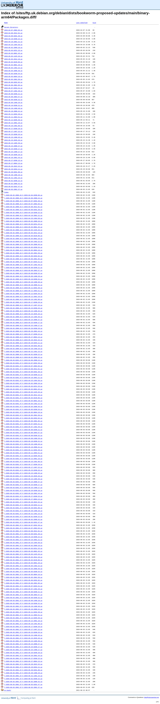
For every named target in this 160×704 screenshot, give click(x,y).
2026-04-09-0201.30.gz (13, 36)
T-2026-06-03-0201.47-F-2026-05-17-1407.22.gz (23, 467)
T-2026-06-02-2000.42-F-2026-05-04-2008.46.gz (23, 244)
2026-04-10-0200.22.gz (13, 39)
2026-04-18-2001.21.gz (13, 42)
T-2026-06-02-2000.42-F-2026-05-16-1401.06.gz (23, 299)
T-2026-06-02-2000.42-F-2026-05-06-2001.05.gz (23, 259)
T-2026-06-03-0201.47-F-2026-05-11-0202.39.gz (23, 450)
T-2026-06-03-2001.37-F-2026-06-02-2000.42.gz (23, 682)
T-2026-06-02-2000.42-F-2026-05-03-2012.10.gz (23, 233)
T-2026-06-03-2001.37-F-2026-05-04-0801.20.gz (23, 563)
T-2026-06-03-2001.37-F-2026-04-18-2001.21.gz (23, 540)
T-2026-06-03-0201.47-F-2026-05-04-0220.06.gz (23, 398)
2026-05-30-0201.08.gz (13, 172)
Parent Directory (11, 27)
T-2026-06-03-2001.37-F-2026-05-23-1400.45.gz (23, 635)
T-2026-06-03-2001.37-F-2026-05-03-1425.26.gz (23, 554)
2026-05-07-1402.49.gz (13, 91)
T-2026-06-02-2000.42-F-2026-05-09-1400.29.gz (23, 276)
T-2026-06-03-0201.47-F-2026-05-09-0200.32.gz (23, 435)
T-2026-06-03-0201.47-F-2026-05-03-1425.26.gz (23, 392)
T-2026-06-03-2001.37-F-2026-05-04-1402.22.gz (23, 566)
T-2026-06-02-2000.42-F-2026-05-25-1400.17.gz (23, 325)
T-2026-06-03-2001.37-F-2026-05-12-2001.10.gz (23, 621)
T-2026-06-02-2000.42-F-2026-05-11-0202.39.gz (23, 288)
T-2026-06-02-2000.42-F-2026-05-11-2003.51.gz (23, 291)
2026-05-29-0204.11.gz (13, 169)
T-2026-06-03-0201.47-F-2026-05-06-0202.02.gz (23, 418)
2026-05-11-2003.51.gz (13, 117)
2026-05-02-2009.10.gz (13, 47)
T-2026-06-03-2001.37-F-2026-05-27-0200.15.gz (23, 658)
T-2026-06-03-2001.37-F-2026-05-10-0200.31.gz (23, 603)
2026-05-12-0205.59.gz (13, 120)
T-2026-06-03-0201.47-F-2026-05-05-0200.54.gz (23, 409)
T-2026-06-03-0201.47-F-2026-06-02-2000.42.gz (23, 519)
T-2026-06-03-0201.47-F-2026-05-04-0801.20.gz (23, 401)
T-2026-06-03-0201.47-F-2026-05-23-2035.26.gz (23, 476)
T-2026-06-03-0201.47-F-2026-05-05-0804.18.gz (23, 412)
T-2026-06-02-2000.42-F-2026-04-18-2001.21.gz (23, 215)
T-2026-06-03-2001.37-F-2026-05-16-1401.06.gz (23, 624)
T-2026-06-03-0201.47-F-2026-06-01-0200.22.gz (23, 516)
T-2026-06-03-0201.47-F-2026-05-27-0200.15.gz (23, 496)
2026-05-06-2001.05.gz (13, 85)
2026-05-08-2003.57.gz (13, 97)
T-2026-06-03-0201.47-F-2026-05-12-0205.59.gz (23, 456)
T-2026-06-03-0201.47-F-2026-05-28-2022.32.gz (23, 502)
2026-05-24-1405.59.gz (13, 143)
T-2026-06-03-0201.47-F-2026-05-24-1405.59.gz (23, 479)
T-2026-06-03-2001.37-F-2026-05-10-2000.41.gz (23, 609)
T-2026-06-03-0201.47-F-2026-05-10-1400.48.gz (23, 444)
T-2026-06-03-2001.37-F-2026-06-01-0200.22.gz (23, 679)
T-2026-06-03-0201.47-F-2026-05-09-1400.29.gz (23, 438)
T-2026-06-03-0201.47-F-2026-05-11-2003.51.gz (23, 453)
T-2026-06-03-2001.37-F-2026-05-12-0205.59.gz (23, 618)
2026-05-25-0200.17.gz (13, 149)
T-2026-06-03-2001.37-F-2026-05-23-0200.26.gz (23, 632)
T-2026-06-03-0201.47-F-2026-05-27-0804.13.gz (23, 499)
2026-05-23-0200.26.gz (13, 134)
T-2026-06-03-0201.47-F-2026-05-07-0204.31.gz (23, 424)
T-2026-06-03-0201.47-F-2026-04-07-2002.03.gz (23, 366)
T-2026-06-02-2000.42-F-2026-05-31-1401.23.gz (23, 351)
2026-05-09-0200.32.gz (13, 100)
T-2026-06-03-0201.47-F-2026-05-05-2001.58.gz (23, 415)
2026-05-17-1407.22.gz (13, 131)
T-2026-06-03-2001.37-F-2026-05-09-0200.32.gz (23, 598)
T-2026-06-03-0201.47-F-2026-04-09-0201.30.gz (23, 372)
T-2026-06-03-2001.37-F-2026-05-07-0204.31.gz (23, 586)
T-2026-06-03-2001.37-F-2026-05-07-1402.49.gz (23, 589)
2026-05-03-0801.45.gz (13, 53)
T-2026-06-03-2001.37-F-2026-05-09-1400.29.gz (23, 600)
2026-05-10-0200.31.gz (13, 105)
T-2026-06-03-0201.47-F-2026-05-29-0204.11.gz (23, 505)
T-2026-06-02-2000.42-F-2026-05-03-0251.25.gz (23, 224)
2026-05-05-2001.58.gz (13, 79)
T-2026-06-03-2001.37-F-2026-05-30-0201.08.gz (23, 670)
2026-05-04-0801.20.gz (13, 65)
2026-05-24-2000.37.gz (13, 146)
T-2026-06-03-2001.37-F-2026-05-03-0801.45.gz (23, 551)
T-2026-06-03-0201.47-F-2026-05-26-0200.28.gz (23, 490)
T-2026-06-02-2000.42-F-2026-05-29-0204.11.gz (23, 343)
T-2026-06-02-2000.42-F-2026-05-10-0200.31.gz (23, 279)
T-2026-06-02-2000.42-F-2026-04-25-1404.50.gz (23, 218)
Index (6, 192)
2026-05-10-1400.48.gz (13, 108)
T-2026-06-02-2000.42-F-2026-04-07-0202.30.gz (23, 201)
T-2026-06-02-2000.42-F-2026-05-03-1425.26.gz (23, 230)
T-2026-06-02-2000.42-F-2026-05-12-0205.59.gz (23, 294)
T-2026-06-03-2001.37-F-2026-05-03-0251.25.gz (23, 548)
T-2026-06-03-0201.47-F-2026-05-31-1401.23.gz (23, 514)
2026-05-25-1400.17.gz (13, 152)
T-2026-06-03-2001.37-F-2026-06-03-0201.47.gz (23, 684)
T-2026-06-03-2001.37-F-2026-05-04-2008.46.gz (23, 569)
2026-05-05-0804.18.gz (13, 76)
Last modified (81, 23)
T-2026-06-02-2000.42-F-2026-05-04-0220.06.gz (23, 236)
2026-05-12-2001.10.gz (13, 123)
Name (6, 23)
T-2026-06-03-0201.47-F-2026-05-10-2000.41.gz (23, 447)
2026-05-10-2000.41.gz (13, 111)
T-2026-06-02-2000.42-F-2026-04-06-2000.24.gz (23, 198)
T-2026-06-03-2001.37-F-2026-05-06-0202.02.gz (23, 580)
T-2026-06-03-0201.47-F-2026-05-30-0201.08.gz (23, 508)
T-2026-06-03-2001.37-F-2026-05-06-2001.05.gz (23, 583)
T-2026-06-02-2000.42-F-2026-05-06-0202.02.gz (23, 256)
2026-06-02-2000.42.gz (13, 184)
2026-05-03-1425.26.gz (13, 56)
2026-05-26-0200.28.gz (13, 155)
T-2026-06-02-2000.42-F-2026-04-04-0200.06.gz (23, 195)
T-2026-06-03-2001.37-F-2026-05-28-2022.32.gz (23, 664)
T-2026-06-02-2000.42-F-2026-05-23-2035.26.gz (23, 314)
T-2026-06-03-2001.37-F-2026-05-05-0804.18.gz (23, 574)
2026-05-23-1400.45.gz (13, 137)
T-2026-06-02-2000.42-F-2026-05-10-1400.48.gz (23, 282)
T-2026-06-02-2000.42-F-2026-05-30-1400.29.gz (23, 349)
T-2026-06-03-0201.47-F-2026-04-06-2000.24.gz (23, 360)
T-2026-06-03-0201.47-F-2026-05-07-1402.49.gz (23, 427)
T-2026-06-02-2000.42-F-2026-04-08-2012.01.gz (23, 207)
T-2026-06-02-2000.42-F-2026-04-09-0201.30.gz (23, 210)
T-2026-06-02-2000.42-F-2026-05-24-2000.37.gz (23, 320)
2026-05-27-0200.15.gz (13, 160)
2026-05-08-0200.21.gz (13, 94)
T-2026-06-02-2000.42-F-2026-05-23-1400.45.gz (23, 311)
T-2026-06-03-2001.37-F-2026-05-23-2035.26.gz (23, 638)
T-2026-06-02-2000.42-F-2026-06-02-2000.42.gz (23, 357)
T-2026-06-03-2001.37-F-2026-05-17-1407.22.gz (23, 629)
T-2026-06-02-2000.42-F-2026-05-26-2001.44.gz (23, 331)
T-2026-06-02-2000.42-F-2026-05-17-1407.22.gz (23, 305)
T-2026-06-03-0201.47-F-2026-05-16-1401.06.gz (23, 461)
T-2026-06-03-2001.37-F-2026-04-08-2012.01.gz (23, 531)
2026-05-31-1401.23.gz (13, 178)
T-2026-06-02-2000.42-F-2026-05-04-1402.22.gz (23, 241)
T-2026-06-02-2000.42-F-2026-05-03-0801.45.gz (23, 227)
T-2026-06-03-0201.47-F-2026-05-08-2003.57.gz (23, 433)
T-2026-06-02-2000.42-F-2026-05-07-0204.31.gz (23, 262)
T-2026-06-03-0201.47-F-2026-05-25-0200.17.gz (23, 485)
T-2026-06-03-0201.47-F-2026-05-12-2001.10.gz (23, 459)
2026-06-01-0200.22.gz (13, 181)
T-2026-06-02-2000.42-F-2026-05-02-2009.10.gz (23, 221)
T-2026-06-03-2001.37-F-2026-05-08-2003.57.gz (23, 595)
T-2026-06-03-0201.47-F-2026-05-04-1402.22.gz (23, 404)
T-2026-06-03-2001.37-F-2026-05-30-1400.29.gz (23, 673)
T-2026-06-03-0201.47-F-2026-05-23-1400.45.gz (23, 473)
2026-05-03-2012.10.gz (13, 59)
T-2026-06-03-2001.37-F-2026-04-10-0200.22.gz (23, 537)
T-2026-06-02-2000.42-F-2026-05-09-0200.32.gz (23, 273)
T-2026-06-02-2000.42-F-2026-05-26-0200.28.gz (23, 328)
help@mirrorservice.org (151, 697)
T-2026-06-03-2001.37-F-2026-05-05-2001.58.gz (23, 577)
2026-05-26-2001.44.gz (13, 157)
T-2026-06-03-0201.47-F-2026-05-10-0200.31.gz (23, 441)
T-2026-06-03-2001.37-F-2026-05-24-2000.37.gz (23, 644)
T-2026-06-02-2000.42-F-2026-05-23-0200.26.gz (23, 308)
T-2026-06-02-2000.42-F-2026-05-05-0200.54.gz (23, 247)
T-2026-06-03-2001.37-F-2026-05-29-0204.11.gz (23, 667)
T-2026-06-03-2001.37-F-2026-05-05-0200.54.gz (23, 571)
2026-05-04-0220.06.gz (13, 62)
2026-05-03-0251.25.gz (13, 50)
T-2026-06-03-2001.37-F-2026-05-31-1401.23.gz (23, 676)
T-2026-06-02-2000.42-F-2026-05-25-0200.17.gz (23, 322)
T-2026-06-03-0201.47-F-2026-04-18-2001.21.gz (23, 377)
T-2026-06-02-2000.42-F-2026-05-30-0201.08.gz (23, 346)
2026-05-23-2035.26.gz (13, 140)
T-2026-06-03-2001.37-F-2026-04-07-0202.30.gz (23, 525)
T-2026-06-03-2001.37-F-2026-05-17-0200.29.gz (23, 626)
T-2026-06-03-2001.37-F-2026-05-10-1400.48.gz (23, 606)
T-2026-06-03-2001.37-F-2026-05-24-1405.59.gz (23, 641)
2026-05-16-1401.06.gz (13, 126)
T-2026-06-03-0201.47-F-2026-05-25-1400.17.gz (23, 488)
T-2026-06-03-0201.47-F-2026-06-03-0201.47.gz (23, 522)
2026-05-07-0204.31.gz (13, 88)
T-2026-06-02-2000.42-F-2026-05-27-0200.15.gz (23, 334)
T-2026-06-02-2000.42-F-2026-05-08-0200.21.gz (23, 267)
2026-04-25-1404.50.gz (13, 45)
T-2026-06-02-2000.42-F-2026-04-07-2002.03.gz (23, 204)
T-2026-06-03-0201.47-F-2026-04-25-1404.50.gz (23, 380)
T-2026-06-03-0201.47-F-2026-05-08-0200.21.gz (23, 430)
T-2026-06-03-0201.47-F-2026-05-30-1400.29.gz (23, 511)
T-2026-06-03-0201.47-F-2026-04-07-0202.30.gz (23, 363)
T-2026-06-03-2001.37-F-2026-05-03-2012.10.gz (23, 557)
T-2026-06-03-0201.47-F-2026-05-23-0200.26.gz (23, 470)
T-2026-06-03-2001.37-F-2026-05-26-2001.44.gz (23, 655)
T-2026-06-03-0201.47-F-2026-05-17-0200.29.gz (23, 464)
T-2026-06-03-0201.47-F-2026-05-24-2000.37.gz (23, 482)
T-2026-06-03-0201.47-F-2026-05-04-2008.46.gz (23, 406)
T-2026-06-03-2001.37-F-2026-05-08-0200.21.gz (23, 592)
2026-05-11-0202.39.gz (13, 114)
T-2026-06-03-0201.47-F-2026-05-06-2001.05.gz (23, 421)
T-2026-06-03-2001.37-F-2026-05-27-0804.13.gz (23, 661)
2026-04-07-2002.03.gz (13, 30)
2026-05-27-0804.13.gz (13, 163)
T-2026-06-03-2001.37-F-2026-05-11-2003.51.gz (23, 615)
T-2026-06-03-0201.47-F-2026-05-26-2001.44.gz (23, 493)
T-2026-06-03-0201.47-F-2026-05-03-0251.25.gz (23, 386)
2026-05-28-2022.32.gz (13, 166)
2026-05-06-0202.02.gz (13, 82)
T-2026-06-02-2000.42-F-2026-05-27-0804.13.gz (23, 337)
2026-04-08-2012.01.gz (13, 33)
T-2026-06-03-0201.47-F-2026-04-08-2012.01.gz (23, 369)
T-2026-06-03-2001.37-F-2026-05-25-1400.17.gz (23, 650)
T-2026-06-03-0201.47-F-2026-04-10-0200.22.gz (23, 375)
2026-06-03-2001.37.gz (13, 189)
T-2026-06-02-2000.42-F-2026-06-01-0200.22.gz (23, 354)
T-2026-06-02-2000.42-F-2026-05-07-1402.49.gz (23, 265)
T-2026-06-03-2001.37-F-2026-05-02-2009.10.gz (23, 545)
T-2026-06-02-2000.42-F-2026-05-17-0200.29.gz (23, 302)
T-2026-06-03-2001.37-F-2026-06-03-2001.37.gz (23, 687)
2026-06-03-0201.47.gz (13, 186)
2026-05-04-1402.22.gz (13, 68)
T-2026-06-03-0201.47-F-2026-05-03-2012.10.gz (23, 395)
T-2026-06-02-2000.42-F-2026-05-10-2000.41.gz (23, 285)
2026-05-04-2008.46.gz (13, 71)
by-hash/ (7, 690)
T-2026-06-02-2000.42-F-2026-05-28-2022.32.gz (23, 340)
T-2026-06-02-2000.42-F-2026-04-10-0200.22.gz (23, 212)
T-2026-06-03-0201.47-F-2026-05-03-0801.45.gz (23, 389)
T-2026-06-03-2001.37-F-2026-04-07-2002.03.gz (23, 528)
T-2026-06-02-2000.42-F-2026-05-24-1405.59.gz (23, 317)
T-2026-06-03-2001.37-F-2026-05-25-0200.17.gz (23, 647)
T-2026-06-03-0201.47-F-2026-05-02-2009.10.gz (23, 383)
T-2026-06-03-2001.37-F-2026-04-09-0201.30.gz (23, 534)
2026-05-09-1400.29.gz (13, 102)
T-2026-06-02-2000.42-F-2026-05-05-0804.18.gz (23, 250)
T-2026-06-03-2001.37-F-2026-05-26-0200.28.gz (23, 653)
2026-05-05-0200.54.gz (13, 73)
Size (94, 23)
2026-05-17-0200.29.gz (13, 129)
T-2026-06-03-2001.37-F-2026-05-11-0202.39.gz (23, 612)
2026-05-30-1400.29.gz (13, 175)
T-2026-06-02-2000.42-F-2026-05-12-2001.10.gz (23, 296)
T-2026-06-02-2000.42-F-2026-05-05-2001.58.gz (23, 253)
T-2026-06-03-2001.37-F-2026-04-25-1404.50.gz (23, 543)
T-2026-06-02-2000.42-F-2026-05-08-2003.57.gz (23, 270)
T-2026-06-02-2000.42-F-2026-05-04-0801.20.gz (23, 239)
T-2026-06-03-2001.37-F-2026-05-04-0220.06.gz (23, 560)
